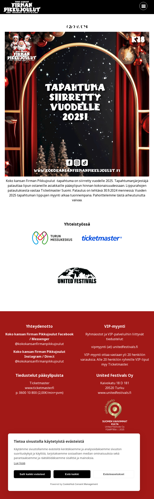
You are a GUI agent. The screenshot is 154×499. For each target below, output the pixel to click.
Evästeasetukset (113, 474)
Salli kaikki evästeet (32, 474)
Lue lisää (19, 463)
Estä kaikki (72, 474)
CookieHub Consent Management (80, 484)
